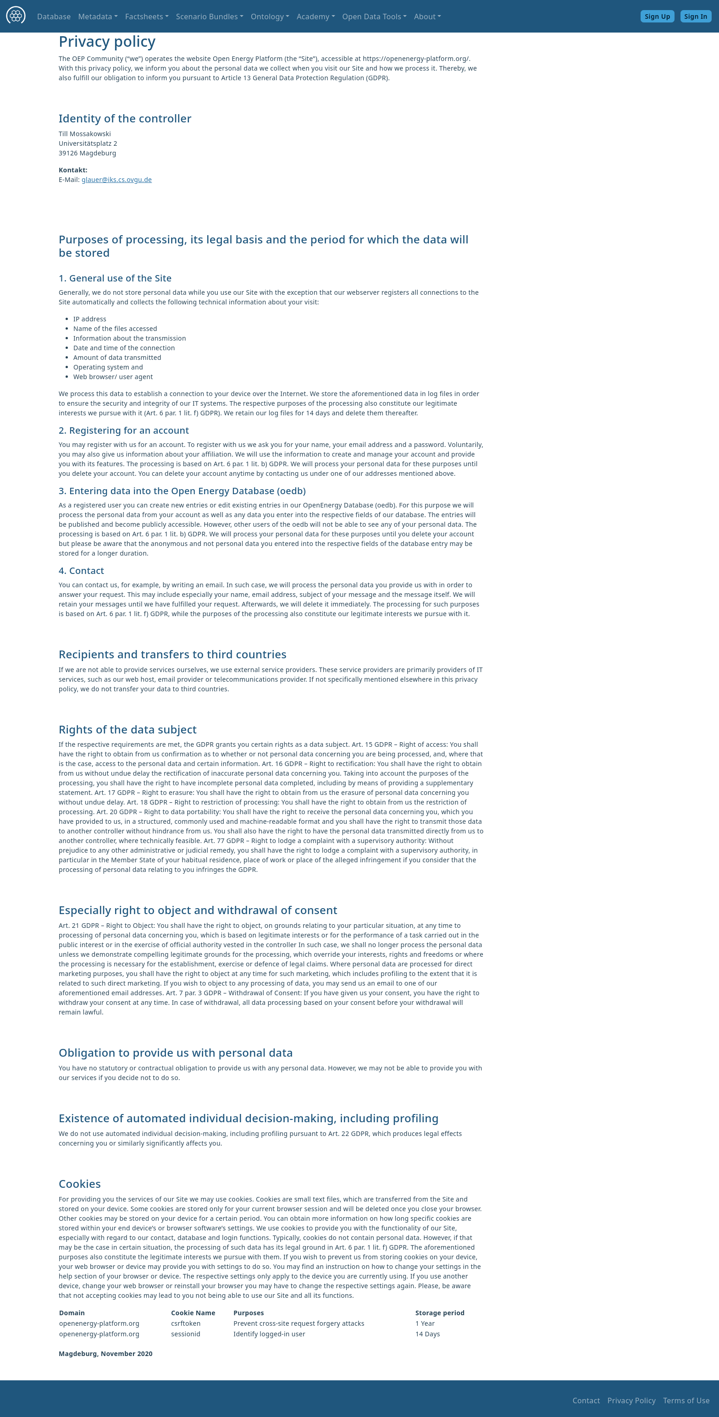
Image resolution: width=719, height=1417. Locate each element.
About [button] (425, 16)
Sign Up (657, 16)
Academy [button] (313, 16)
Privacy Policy (632, 1400)
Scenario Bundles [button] (207, 16)
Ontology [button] (267, 16)
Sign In (696, 16)
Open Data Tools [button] (372, 16)
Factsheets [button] (144, 16)
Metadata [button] (95, 16)
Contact (586, 1400)
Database (54, 16)
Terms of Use (686, 1400)
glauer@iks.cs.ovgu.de (117, 179)
